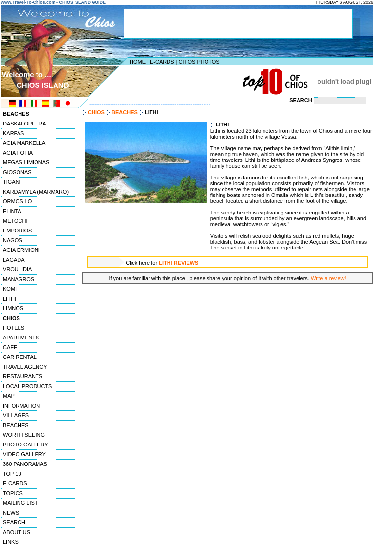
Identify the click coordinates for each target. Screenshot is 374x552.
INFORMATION (21, 406)
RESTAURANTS (22, 376)
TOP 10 (12, 474)
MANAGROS (18, 279)
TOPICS (13, 493)
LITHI (9, 299)
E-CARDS (162, 62)
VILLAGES (16, 415)
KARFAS (13, 133)
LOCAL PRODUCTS (27, 386)
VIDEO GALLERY (24, 454)
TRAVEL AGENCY (25, 367)
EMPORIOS (17, 230)
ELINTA (12, 211)
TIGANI (12, 182)
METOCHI (15, 221)
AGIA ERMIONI (21, 250)
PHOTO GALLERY (25, 444)
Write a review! (328, 278)
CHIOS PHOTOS (198, 62)
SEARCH (14, 522)
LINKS (11, 542)
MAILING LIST (20, 503)
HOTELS (13, 328)
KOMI (10, 289)
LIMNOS (13, 308)
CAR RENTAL (20, 357)
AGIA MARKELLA (24, 143)
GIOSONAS (17, 172)
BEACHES (16, 425)
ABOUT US (16, 532)
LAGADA (14, 260)
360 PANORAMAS (25, 464)
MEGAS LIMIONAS (26, 162)
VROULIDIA (17, 269)
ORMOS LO (17, 201)
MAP (9, 396)
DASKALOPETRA (24, 123)
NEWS (11, 513)
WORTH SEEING (24, 435)
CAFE (10, 347)
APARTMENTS (21, 337)
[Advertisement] (185, 81)
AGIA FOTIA (18, 153)
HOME (138, 62)
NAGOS (12, 240)
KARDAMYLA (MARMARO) (36, 192)
